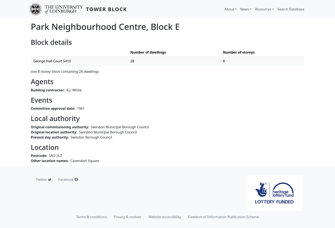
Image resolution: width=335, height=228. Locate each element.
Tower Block (106, 9)
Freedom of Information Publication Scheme (223, 217)
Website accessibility (164, 217)
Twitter (43, 179)
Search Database (290, 9)
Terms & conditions (91, 217)
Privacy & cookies (127, 217)
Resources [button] (263, 9)
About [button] (229, 9)
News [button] (244, 9)
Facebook (68, 179)
